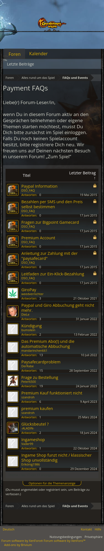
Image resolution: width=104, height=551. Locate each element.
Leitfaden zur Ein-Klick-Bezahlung (52, 273)
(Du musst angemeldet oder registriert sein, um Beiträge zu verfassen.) (48, 491)
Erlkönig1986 (30, 464)
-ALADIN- (27, 428)
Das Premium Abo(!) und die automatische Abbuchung (47, 343)
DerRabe (27, 366)
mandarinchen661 (34, 350)
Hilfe (98, 529)
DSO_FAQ (28, 190)
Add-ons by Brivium (18, 545)
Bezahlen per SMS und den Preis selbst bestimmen (52, 204)
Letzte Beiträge (20, 64)
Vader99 (27, 444)
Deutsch (8, 529)
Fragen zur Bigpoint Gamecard (50, 222)
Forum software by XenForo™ (64, 541)
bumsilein (28, 330)
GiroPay (28, 289)
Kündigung (31, 325)
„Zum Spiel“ (58, 156)
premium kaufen (37, 408)
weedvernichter (32, 294)
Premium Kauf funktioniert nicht (51, 393)
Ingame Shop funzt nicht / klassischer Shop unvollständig (56, 457)
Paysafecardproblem (40, 361)
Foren (15, 54)
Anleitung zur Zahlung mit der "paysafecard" (49, 255)
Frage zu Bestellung (39, 377)
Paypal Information (39, 186)
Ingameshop (33, 439)
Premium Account (38, 237)
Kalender (38, 54)
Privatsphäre (94, 537)
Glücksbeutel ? (35, 424)
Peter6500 (28, 381)
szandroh (28, 397)
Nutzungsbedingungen (66, 537)
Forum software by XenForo (22, 541)
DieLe (25, 314)
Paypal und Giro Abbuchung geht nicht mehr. (57, 307)
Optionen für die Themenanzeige (52, 483)
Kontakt (86, 529)
